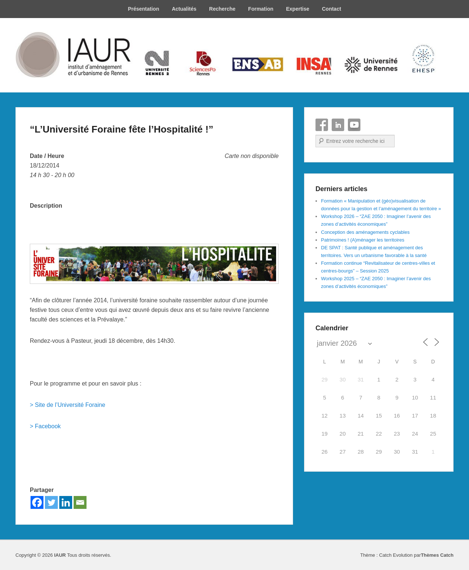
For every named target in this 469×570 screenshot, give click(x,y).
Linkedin (338, 125)
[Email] (80, 502)
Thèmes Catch (437, 555)
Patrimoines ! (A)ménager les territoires (362, 240)
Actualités (184, 9)
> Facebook (45, 426)
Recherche (222, 9)
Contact (331, 9)
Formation (260, 9)
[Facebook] (37, 502)
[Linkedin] (65, 502)
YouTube (354, 125)
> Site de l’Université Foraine (67, 405)
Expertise (297, 9)
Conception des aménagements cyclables (365, 232)
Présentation (143, 9)
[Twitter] (51, 502)
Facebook (321, 125)
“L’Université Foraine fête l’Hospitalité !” (121, 129)
